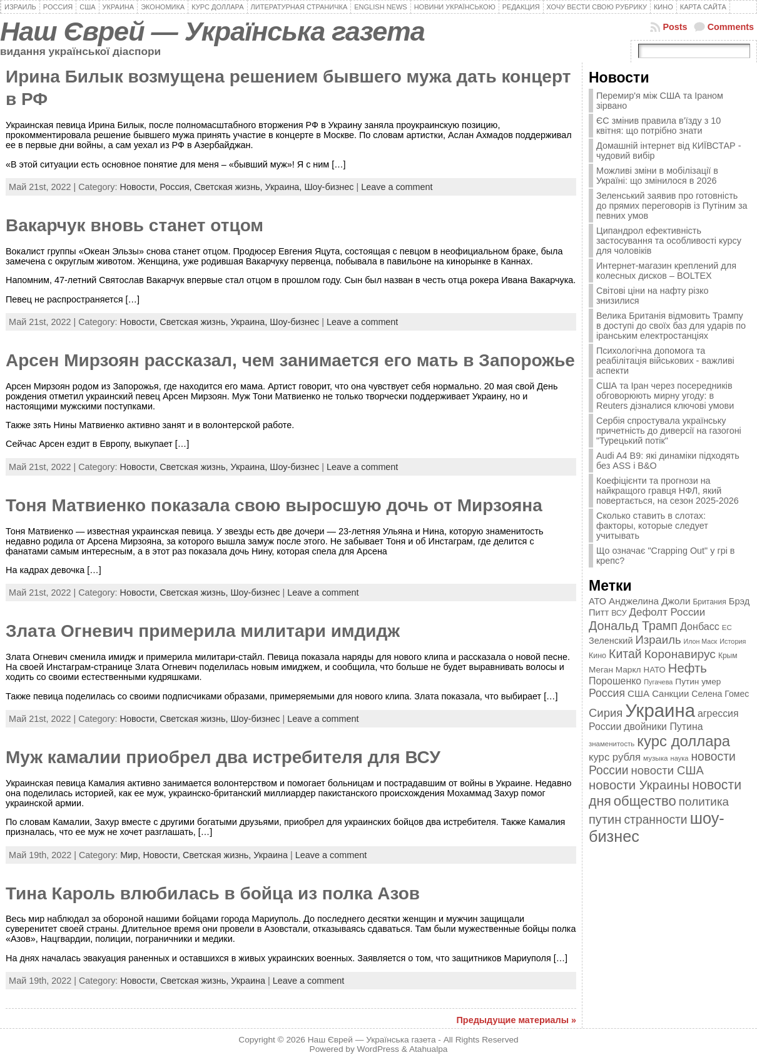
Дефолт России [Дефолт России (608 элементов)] (667, 612)
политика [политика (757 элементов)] (704, 801)
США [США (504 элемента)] (638, 693)
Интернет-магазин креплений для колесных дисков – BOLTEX (666, 271)
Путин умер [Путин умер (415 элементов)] (698, 681)
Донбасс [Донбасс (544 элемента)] (699, 626)
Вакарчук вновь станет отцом (134, 225)
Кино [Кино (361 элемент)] (597, 655)
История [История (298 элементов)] (732, 641)
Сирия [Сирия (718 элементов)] (605, 712)
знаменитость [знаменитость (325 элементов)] (611, 744)
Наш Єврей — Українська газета (212, 31)
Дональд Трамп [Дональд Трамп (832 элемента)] (633, 625)
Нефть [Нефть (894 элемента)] (687, 668)
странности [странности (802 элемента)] (655, 819)
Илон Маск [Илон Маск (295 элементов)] (701, 641)
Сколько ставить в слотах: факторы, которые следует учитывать (652, 526)
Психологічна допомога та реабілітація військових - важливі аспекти (665, 361)
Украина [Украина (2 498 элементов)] (660, 710)
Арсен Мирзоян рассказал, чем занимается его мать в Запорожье (290, 360)
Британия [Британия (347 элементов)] (709, 602)
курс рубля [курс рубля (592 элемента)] (615, 757)
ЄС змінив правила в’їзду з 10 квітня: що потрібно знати (658, 126)
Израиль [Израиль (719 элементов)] (658, 639)
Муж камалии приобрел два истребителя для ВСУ (223, 757)
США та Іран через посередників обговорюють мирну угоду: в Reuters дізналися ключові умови (665, 396)
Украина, (285, 187)
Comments (731, 27)
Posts (675, 27)
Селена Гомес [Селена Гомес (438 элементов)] (720, 694)
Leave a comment (396, 187)
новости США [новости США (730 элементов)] (667, 770)
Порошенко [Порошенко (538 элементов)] (615, 681)
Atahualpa (428, 1049)
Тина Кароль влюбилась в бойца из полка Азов (213, 893)
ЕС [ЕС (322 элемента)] (727, 627)
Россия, (177, 187)
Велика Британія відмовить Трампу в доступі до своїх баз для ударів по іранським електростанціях (671, 326)
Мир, (131, 855)
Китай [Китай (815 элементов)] (625, 654)
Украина (270, 855)
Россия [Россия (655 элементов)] (607, 693)
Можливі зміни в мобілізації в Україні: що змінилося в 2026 (657, 176)
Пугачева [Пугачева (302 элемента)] (658, 682)
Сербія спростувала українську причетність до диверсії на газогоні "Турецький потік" (668, 431)
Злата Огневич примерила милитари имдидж (203, 631)
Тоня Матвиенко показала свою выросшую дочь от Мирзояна (274, 505)
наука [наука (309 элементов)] (680, 758)
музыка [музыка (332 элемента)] (655, 758)
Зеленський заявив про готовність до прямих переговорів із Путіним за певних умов (672, 206)
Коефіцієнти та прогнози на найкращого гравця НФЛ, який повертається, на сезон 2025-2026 (667, 491)
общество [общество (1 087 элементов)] (645, 801)
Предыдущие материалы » (516, 1020)
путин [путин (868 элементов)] (605, 819)
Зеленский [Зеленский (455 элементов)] (611, 641)
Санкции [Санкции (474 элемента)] (670, 694)
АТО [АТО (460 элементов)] (597, 601)
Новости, (140, 187)
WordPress (378, 1049)
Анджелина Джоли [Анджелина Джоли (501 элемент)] (649, 601)
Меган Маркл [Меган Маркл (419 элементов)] (615, 669)
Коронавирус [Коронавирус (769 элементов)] (680, 654)
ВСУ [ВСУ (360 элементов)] (618, 613)
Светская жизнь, (229, 187)
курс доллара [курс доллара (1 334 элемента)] (683, 740)
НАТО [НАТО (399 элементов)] (655, 669)
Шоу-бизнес (328, 187)
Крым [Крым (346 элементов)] (728, 655)
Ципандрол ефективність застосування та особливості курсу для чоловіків (668, 241)
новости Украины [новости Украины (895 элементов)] (639, 785)
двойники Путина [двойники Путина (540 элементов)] (663, 726)
